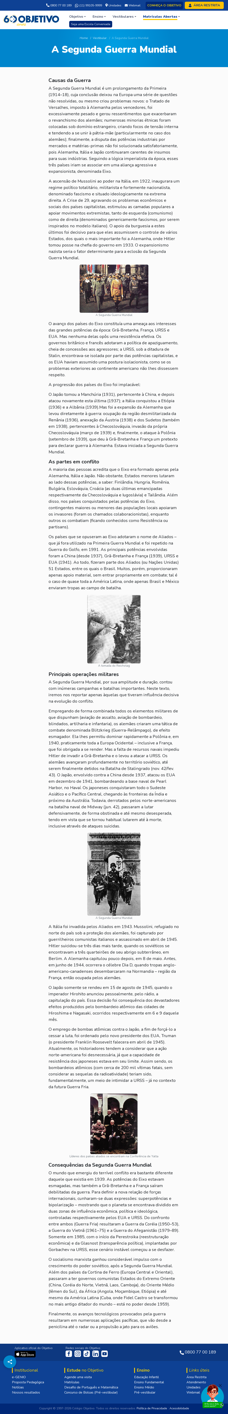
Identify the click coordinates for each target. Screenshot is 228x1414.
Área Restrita (196, 1377)
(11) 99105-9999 (88, 5)
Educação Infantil (146, 1377)
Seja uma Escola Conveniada (90, 24)
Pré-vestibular (144, 1392)
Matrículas (71, 1382)
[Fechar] (220, 1385)
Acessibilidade (179, 1408)
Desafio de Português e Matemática (91, 1387)
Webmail (193, 1392)
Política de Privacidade (152, 1408)
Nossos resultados (26, 1392)
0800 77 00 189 (59, 5)
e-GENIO (19, 1377)
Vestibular (100, 38)
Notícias (18, 1387)
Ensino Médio (144, 1387)
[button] (77, 16)
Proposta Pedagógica (28, 1382)
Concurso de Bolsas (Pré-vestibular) (91, 1392)
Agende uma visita (78, 1377)
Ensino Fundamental (149, 1382)
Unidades (193, 1387)
